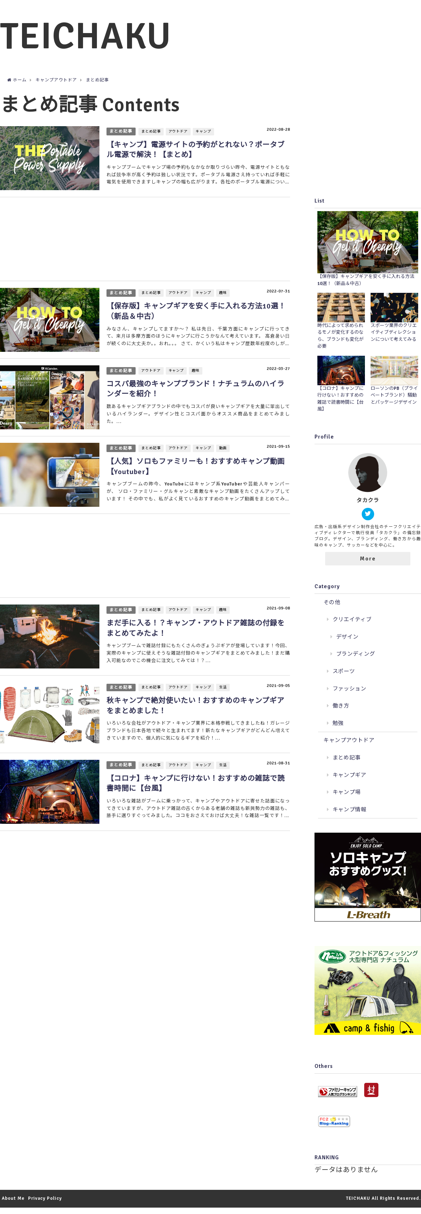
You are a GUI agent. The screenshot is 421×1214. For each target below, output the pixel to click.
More (368, 565)
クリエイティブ (352, 626)
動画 (224, 459)
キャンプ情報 (350, 816)
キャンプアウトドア (348, 747)
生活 (224, 701)
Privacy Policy (45, 1205)
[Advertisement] (144, 247)
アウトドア (179, 138)
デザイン (347, 643)
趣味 (224, 302)
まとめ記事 (121, 138)
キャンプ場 (347, 799)
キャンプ (204, 138)
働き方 (341, 712)
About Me (13, 1205)
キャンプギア (350, 781)
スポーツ (344, 678)
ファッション (350, 695)
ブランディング (356, 660)
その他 (331, 609)
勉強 (338, 729)
